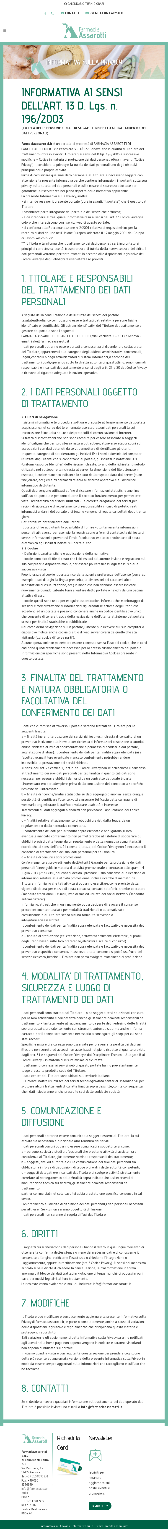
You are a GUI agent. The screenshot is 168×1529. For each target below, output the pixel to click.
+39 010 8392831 (37, 1476)
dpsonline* (120, 1526)
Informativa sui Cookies (55, 1526)
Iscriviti (98, 1505)
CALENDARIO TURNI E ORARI (84, 4)
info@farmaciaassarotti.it (50, 341)
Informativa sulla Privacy (87, 1526)
